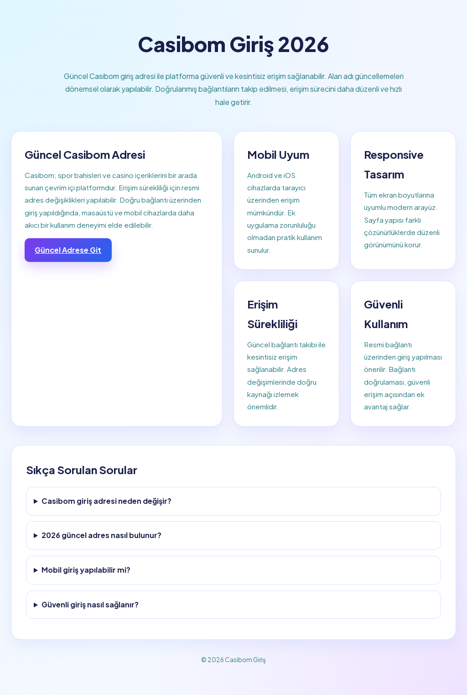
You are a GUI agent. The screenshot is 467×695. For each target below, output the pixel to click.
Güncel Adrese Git (68, 250)
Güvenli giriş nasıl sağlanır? (90, 604)
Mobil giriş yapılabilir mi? (86, 570)
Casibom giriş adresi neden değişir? (106, 501)
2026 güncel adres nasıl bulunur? (101, 535)
